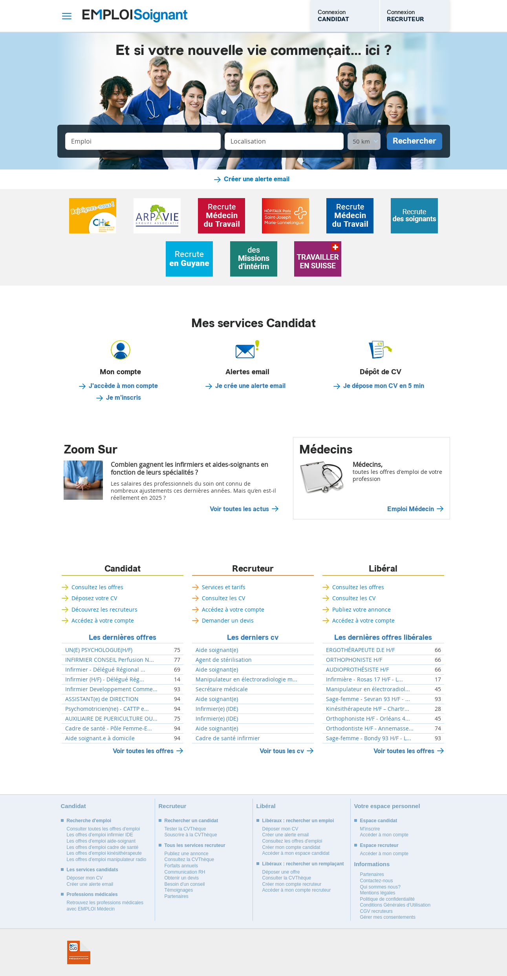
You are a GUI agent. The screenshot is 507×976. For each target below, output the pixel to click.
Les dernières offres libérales (383, 637)
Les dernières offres (122, 637)
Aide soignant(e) (217, 650)
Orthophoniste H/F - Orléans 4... (368, 718)
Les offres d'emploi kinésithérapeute (104, 853)
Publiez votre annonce (361, 609)
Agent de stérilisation (224, 659)
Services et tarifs (223, 587)
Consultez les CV (223, 598)
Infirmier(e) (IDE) (217, 708)
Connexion (333, 16)
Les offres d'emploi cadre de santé (103, 847)
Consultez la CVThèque (189, 859)
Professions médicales (92, 894)
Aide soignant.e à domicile (100, 738)
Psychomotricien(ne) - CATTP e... (107, 708)
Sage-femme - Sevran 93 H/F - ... (368, 699)
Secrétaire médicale (222, 689)
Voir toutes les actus (239, 509)
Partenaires (177, 896)
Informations (372, 864)
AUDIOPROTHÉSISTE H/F (357, 669)
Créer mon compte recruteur (292, 884)
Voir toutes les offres (143, 751)
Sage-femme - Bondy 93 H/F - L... (368, 738)
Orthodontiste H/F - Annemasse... (370, 728)
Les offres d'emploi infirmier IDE (100, 835)
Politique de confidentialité (387, 899)
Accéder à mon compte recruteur (296, 890)
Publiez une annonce (187, 853)
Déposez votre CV (94, 598)
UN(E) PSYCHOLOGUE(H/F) (98, 650)
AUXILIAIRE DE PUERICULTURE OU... (111, 718)
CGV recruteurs (376, 911)
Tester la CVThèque (185, 829)
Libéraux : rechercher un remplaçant (303, 864)
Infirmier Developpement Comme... (111, 689)
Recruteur (253, 569)
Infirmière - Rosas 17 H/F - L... (364, 679)
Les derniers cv (252, 637)
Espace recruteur (379, 845)
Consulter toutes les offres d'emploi (103, 829)
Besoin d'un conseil (185, 884)
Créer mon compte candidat (291, 847)
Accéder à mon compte (384, 835)
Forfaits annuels (181, 866)
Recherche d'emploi (89, 820)
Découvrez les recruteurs (104, 609)
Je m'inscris (123, 398)
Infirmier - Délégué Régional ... (105, 669)
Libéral (383, 569)
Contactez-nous (376, 880)
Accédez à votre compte (102, 620)
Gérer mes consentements (387, 917)
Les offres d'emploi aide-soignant (101, 841)
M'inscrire (370, 829)
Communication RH (185, 872)
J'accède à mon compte (123, 386)
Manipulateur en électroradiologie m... (246, 679)
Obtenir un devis (182, 878)
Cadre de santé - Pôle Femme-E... (108, 728)
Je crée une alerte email (250, 386)
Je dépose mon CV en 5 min (383, 386)
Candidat (122, 569)
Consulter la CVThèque (286, 878)
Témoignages (179, 890)
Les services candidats (92, 869)
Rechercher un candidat (191, 820)
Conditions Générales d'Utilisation (395, 905)
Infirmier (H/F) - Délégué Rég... (104, 679)
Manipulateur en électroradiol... (368, 689)
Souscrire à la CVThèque (191, 835)
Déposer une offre (281, 872)
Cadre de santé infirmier (228, 738)
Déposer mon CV (85, 878)
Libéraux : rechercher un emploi (298, 820)
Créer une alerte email (256, 179)
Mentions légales (377, 893)
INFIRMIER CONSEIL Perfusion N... (109, 659)
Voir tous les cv (282, 751)
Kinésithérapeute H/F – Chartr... (367, 708)
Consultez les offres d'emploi (292, 841)
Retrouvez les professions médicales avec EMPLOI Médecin (105, 906)
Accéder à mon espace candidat (295, 853)
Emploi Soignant (134, 16)
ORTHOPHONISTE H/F (354, 659)
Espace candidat (378, 820)
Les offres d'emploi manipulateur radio (106, 859)
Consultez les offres (97, 587)
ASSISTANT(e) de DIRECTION (102, 699)
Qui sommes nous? (380, 887)
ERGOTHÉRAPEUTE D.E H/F (360, 650)
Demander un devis (228, 620)
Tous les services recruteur (195, 845)
